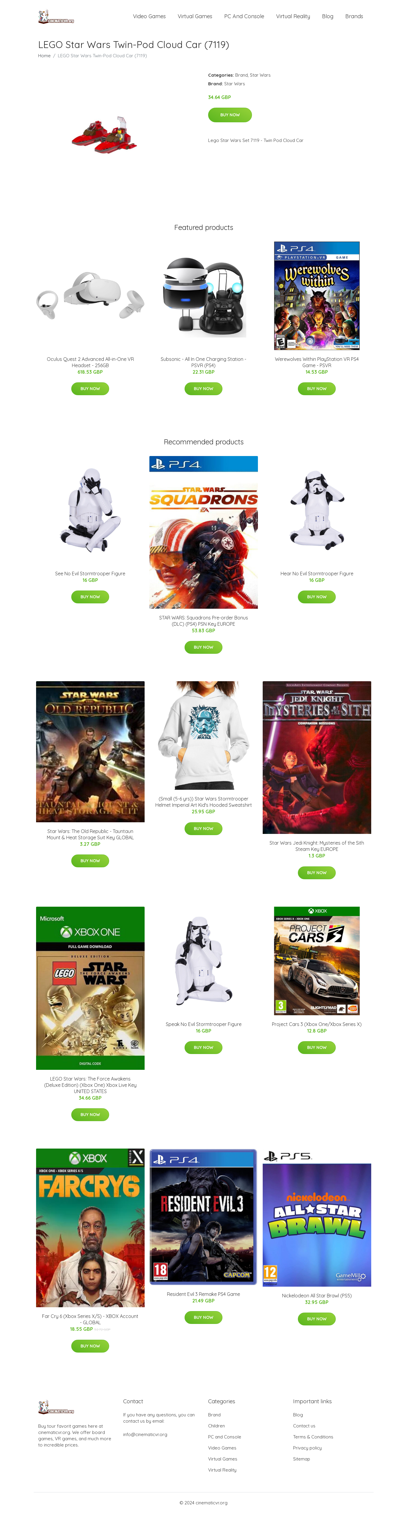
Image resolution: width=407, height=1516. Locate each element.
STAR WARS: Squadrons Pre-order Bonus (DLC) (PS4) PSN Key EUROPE (203, 624)
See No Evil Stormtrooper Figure (90, 576)
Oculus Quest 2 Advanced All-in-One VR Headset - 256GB (90, 365)
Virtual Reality (293, 17)
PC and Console (244, 17)
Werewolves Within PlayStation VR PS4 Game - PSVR (317, 365)
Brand (241, 78)
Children (216, 1429)
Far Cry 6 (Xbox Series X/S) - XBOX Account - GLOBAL (90, 1322)
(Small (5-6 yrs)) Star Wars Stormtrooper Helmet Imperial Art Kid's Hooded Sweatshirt (203, 805)
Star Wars (260, 78)
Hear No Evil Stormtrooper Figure (317, 576)
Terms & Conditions (313, 1440)
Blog (327, 17)
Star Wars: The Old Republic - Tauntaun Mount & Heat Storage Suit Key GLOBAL (90, 837)
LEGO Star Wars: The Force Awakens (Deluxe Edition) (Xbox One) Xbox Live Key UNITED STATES (90, 1088)
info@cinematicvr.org (145, 1437)
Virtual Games (195, 17)
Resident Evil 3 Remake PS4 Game (203, 1297)
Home (44, 58)
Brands (354, 17)
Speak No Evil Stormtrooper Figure (204, 1027)
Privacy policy (307, 1451)
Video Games (149, 17)
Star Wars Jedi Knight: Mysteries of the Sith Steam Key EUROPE (317, 849)
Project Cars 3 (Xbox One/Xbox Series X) (317, 1027)
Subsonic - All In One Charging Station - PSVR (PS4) (203, 365)
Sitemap (301, 1462)
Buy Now (230, 117)
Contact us (304, 1429)
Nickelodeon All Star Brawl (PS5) (317, 1299)
